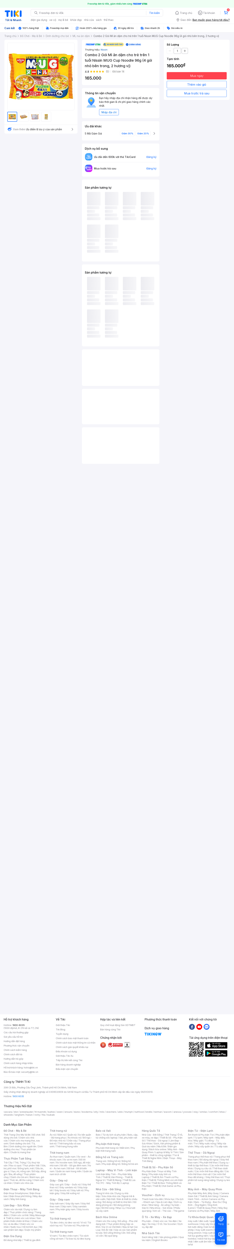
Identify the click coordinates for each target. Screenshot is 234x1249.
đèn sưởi (203, 1221)
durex (77, 1111)
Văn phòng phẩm (168, 1237)
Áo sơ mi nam (70, 1159)
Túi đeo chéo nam (68, 1235)
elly (96, 1111)
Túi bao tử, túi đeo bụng (77, 1238)
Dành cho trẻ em (19, 1177)
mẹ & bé (63, 19)
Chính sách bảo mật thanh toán (72, 1038)
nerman (158, 1111)
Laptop (125, 1183)
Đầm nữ (62, 1134)
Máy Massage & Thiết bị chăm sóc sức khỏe (24, 1217)
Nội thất (111, 1199)
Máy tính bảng (18, 1199)
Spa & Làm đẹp (164, 1202)
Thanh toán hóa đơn (152, 1199)
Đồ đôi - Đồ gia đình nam (73, 1165)
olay (195, 1111)
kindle (149, 1111)
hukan (29, 1114)
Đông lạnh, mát (26, 1168)
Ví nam (53, 1235)
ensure (68, 1111)
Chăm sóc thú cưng (106, 1221)
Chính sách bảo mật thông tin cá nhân (75, 1042)
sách (99, 19)
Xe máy (152, 1224)
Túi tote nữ (69, 1225)
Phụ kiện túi (83, 1225)
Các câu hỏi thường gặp (16, 1032)
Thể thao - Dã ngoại (157, 1140)
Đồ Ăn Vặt (107, 1230)
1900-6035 (18, 1025)
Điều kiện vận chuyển (67, 1069)
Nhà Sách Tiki (151, 1233)
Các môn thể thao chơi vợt (208, 1173)
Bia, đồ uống (15, 1174)
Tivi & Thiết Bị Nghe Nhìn (160, 1157)
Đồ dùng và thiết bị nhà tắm (117, 1202)
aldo (120, 1111)
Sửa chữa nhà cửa (111, 1196)
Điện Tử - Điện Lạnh (200, 1130)
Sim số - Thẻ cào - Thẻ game (168, 1210)
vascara (8, 1111)
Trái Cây (8, 1162)
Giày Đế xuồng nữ (70, 1193)
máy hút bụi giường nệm (207, 1234)
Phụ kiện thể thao (209, 1162)
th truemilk (40, 1111)
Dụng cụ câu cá (203, 1168)
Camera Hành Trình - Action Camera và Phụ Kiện (208, 1199)
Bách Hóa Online (106, 1217)
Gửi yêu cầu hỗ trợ (13, 1036)
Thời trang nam (59, 1152)
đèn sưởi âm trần (203, 1241)
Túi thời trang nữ (60, 1218)
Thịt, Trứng (20, 1162)
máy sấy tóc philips (210, 1224)
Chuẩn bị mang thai (20, 1152)
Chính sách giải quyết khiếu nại (72, 1047)
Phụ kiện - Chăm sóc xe (154, 1221)
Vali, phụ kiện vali (128, 1137)
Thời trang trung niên (67, 1146)
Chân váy (72, 1140)
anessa (177, 1111)
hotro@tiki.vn (31, 1067)
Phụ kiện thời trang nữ (107, 1148)
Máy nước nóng (208, 1143)
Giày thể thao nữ (214, 1177)
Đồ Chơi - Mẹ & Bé (15, 1130)
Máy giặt (198, 1140)
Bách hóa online (157, 1149)
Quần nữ (71, 1134)
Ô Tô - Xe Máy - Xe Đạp (157, 1217)
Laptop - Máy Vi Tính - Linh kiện (116, 1170)
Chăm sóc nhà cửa (23, 1183)
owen (60, 1111)
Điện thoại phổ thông (20, 1196)
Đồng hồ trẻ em (130, 1164)
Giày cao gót (56, 1184)
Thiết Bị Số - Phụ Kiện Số (157, 1167)
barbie (51, 1111)
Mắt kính (124, 1148)
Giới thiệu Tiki (63, 1025)
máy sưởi (192, 1221)
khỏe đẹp (76, 19)
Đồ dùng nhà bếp (13, 1240)
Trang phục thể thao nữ (200, 1156)
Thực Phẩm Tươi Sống (17, 1158)
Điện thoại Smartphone (16, 1193)
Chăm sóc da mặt (13, 1209)
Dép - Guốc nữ (72, 1184)
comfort (213, 1111)
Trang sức (101, 1161)
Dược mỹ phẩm (33, 1230)
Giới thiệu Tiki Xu (64, 1055)
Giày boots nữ (61, 1190)
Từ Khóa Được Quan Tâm (204, 1217)
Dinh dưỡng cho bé (20, 1143)
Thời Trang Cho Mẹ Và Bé (17, 1134)
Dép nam (66, 1206)
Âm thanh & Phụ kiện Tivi (201, 1134)
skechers (111, 1111)
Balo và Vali (103, 1130)
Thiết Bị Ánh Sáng (208, 1196)
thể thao (109, 19)
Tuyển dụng (62, 1034)
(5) (107, 71)
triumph (129, 1111)
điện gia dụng (39, 19)
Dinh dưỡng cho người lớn (23, 1146)
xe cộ (52, 19)
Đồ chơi (36, 1134)
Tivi (196, 1143)
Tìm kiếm (154, 12)
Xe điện (173, 1221)
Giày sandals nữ (67, 1187)
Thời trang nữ (58, 1130)
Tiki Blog (60, 1029)
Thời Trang (170, 1134)
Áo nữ (53, 1134)
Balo (98, 1134)
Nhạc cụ (120, 1208)
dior (16, 1111)
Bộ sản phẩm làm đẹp (23, 1228)
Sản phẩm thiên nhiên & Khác (22, 1219)
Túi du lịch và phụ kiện (114, 1134)
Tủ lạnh (198, 1137)
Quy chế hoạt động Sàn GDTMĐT (117, 1025)
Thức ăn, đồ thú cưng (20, 1180)
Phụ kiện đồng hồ (111, 1164)
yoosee (187, 1111)
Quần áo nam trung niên (68, 1171)
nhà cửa (89, 19)
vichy (37, 1114)
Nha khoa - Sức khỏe (161, 1208)
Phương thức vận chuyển (16, 1045)
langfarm (19, 1114)
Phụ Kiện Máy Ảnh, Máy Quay (203, 1193)
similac (203, 1111)
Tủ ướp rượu (221, 1146)
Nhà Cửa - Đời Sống (108, 1189)
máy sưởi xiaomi (211, 1232)
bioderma (87, 1111)
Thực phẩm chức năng (21, 1212)
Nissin (104, 49)
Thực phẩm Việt (31, 1165)
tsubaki (51, 1114)
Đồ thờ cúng (108, 1208)
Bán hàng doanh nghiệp (68, 1064)
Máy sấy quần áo (204, 1146)
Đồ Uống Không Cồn (114, 1232)
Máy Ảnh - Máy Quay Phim (205, 1189)
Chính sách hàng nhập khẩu (18, 1063)
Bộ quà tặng (111, 1235)
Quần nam (70, 1156)
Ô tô (160, 1224)
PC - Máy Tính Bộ (110, 1183)
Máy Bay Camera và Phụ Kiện (208, 1209)
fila (43, 1114)
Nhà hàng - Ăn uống (159, 1205)
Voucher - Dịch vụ (153, 1195)
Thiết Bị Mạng (114, 1180)
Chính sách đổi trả (13, 1054)
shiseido (8, 1114)
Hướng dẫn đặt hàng (14, 1041)
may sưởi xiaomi (204, 1230)
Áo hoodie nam (64, 1162)
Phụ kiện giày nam (65, 1209)
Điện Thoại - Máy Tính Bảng (21, 1189)
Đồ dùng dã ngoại (209, 1159)
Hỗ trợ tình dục (30, 1227)
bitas (222, 1111)
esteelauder (26, 1111)
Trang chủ (186, 12)
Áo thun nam (56, 1156)
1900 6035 (18, 1096)
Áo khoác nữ (74, 1137)
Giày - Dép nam (60, 1199)
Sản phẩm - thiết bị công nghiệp (163, 1154)
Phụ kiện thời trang (108, 1143)
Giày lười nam (57, 1203)
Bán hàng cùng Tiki (110, 1029)
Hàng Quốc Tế (151, 1130)
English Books (160, 1240)
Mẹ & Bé (161, 1146)
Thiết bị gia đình (32, 1240)
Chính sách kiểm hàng (15, 1050)
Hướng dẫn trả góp (13, 1058)
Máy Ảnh (215, 1210)
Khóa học (170, 1199)
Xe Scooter (170, 1224)
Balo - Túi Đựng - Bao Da (207, 1202)
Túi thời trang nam (61, 1231)
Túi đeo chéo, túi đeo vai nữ (64, 1222)
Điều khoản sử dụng (66, 1051)
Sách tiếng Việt (150, 1237)
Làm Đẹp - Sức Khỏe (16, 1205)
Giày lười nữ (77, 1190)
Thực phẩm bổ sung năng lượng (209, 1178)
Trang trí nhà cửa (104, 1193)
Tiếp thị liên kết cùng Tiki (69, 1060)
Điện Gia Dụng (13, 1236)
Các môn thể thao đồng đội (209, 1171)
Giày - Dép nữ (58, 1180)
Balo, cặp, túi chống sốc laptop (117, 1136)
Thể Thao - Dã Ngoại (201, 1152)
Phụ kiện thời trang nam (115, 1149)
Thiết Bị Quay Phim (207, 1208)
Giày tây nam (72, 1203)
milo (102, 1111)
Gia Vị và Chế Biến (111, 1227)
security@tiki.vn (29, 1072)
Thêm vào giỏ (196, 84)
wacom (168, 1111)
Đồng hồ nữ (114, 1161)
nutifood (139, 1111)
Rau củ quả (15, 1165)
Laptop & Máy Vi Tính (166, 1152)
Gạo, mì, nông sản (20, 1171)
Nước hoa (16, 1227)
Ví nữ (83, 1222)
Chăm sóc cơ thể (19, 1215)
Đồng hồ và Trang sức (110, 1157)
